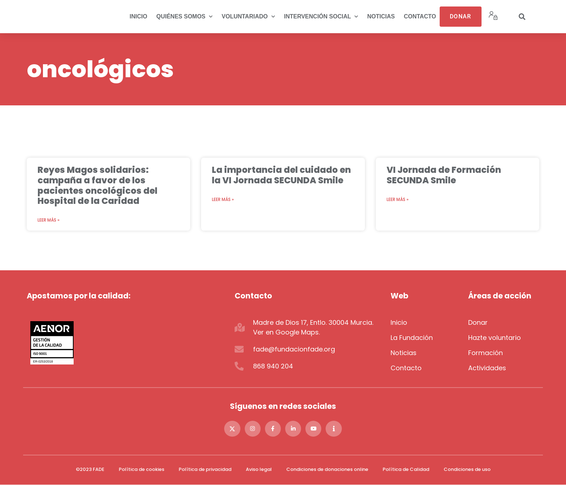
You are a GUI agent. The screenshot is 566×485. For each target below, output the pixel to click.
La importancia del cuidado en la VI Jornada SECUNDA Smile (281, 175)
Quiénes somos (184, 16)
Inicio (138, 16)
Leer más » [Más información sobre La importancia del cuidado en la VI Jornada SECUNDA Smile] (223, 199)
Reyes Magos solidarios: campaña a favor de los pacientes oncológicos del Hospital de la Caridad (97, 185)
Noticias (381, 16)
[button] (522, 16)
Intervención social (321, 16)
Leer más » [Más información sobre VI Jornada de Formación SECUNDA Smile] (398, 199)
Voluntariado (248, 16)
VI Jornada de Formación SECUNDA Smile (444, 175)
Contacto (420, 16)
